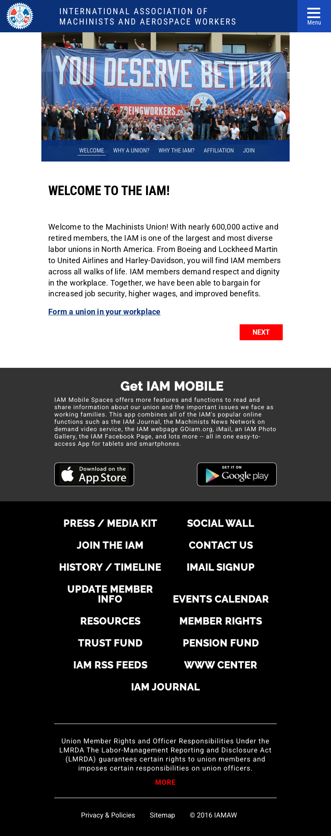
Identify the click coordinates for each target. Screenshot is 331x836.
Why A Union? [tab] (131, 150)
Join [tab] (249, 150)
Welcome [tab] (91, 150)
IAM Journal (165, 687)
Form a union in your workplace (104, 311)
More (165, 783)
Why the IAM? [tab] (177, 150)
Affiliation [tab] (218, 150)
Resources (110, 621)
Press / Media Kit (110, 523)
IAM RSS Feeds (110, 665)
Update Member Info (110, 594)
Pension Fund (221, 643)
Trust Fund (110, 643)
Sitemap (162, 815)
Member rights (220, 621)
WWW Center (220, 665)
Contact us (221, 545)
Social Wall (220, 523)
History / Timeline (110, 567)
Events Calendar (221, 599)
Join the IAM (110, 545)
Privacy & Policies (108, 815)
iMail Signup (221, 567)
